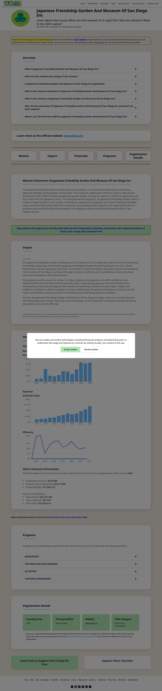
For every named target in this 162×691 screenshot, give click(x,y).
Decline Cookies (91, 349)
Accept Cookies (70, 349)
